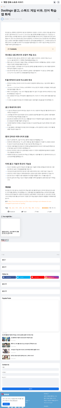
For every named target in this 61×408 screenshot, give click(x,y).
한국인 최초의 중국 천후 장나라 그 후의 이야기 (22, 355)
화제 (33, 208)
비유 (16, 208)
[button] (2, 2)
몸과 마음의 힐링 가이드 (50, 398)
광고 (13, 208)
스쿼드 (20, 208)
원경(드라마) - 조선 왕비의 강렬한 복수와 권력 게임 (10, 232)
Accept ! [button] (6, 404)
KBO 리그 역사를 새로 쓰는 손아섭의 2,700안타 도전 (24, 343)
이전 (58, 254)
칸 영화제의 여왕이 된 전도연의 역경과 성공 (21, 337)
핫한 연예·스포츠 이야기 (13, 2)
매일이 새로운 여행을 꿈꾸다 (51, 400)
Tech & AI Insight (48, 402)
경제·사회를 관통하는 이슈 (50, 396)
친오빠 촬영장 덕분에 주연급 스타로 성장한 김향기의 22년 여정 (17, 335)
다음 (3, 254)
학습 (30, 208)
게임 (4, 6)
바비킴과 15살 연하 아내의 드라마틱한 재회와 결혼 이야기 (25, 349)
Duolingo (37, 208)
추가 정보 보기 (13, 400)
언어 (26, 208)
